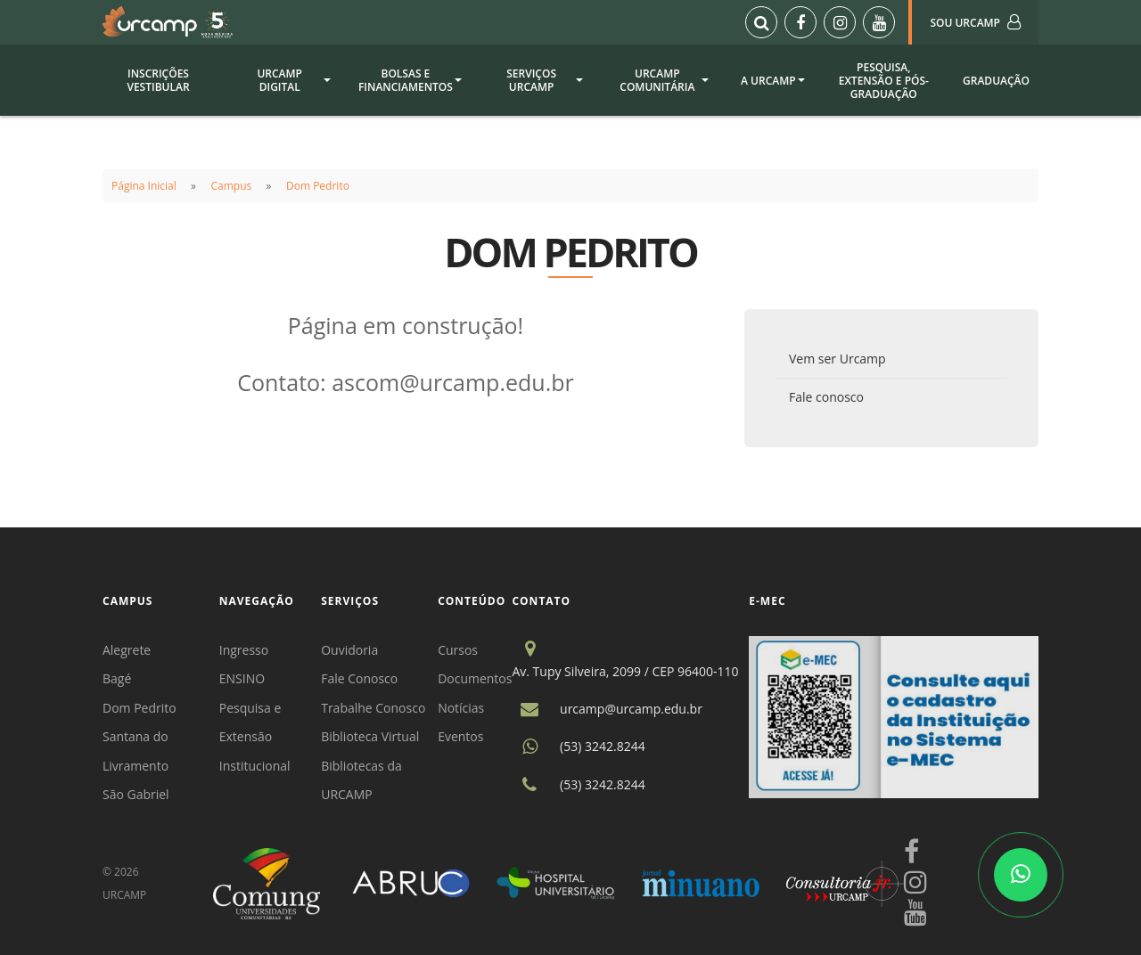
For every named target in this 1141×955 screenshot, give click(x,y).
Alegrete (127, 649)
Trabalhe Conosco (373, 707)
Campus (231, 185)
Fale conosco (826, 396)
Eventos (460, 736)
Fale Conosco (359, 678)
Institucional (255, 765)
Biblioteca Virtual (370, 736)
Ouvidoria (349, 649)
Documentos (475, 678)
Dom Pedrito (317, 185)
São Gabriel (136, 794)
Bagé (117, 678)
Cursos (458, 649)
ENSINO (242, 678)
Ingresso (243, 649)
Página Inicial (143, 185)
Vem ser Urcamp (837, 358)
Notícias (461, 707)
